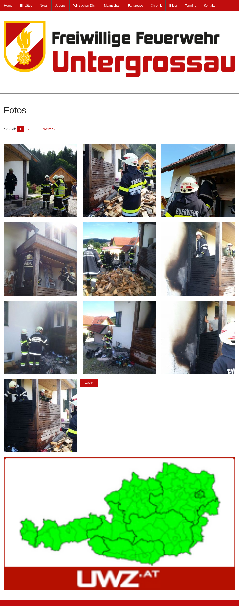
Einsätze (26, 5)
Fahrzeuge (135, 5)
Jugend (60, 5)
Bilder (173, 5)
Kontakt (209, 5)
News (44, 5)
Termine (190, 5)
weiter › (49, 129)
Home (8, 5)
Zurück (89, 382)
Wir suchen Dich (85, 5)
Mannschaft (112, 5)
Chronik (156, 5)
